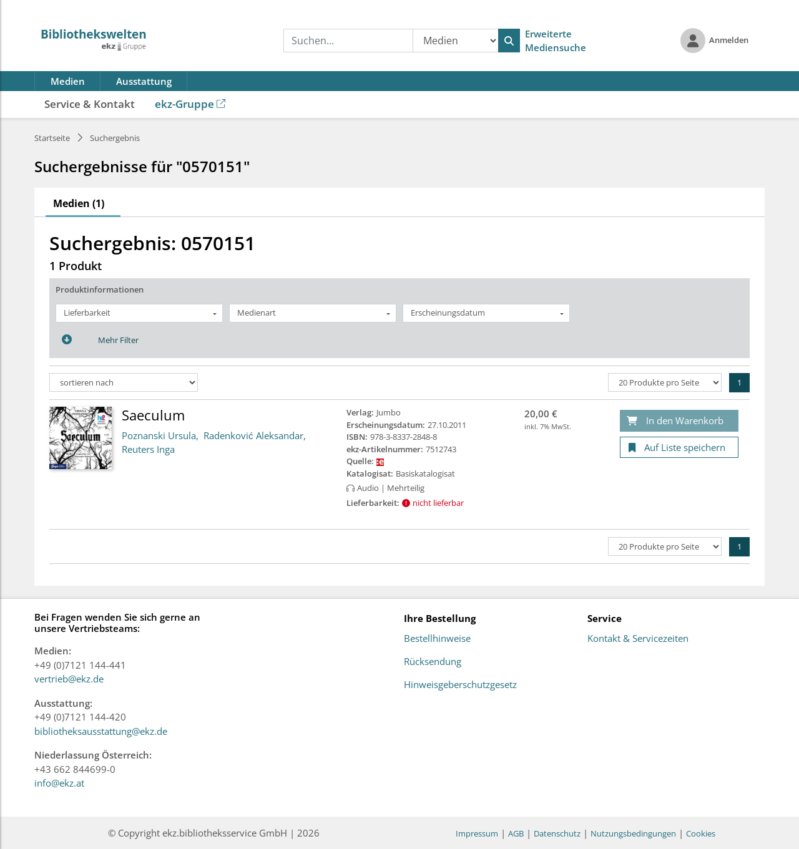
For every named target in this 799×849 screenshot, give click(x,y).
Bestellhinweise (437, 638)
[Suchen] (509, 40)
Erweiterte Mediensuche (555, 40)
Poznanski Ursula (159, 435)
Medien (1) (78, 203)
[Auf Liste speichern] (679, 447)
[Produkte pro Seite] (665, 382)
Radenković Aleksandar (253, 435)
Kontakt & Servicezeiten (638, 638)
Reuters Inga (148, 449)
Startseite (52, 137)
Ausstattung (144, 81)
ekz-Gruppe (190, 104)
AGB (516, 833)
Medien (68, 81)
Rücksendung (432, 661)
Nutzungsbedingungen (633, 833)
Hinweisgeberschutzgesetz (460, 685)
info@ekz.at (59, 783)
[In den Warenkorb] (679, 421)
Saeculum (153, 414)
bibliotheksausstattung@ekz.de (100, 731)
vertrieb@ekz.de (69, 678)
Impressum (477, 833)
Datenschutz (557, 833)
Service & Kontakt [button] (89, 104)
